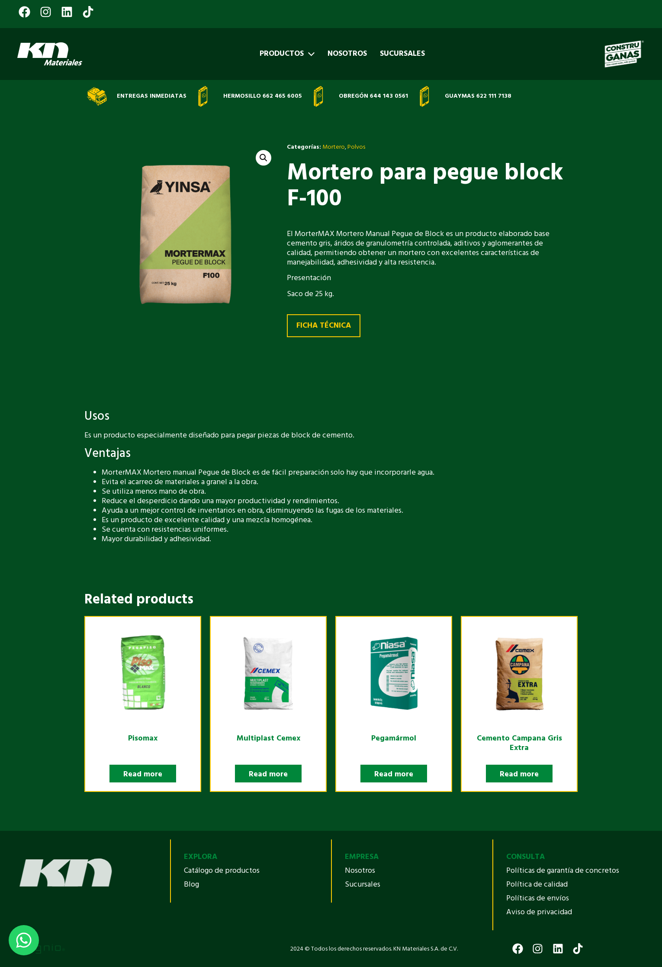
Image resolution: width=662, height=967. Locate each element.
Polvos (356, 147)
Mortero (333, 147)
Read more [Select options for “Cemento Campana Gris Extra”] (519, 774)
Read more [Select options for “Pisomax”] (142, 774)
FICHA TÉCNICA (323, 325)
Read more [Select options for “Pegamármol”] (393, 774)
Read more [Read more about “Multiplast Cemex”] (268, 774)
